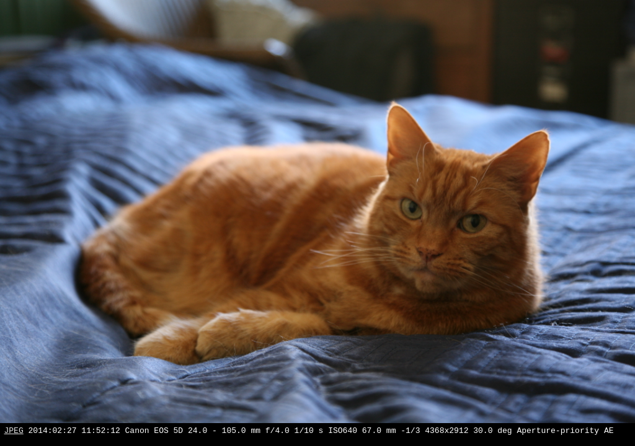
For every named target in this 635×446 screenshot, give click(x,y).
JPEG (14, 431)
